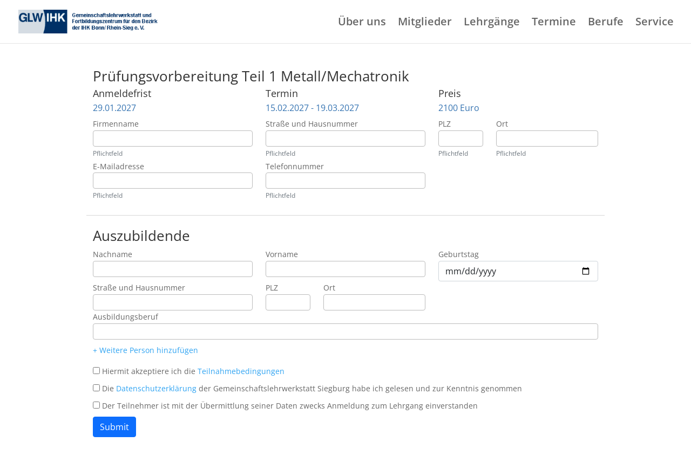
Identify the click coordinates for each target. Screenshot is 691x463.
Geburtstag (458, 254)
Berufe (606, 23)
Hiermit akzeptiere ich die (193, 371)
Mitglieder (425, 23)
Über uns (362, 23)
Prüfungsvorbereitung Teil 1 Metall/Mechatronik (251, 76)
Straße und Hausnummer (312, 124)
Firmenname (116, 124)
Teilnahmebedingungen (241, 371)
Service (654, 23)
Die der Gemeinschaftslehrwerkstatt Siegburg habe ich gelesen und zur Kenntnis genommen (312, 388)
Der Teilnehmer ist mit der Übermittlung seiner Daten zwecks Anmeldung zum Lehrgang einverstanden (290, 405)
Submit (114, 427)
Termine (554, 23)
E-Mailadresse (118, 166)
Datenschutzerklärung (156, 388)
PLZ (444, 124)
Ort (502, 124)
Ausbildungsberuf (125, 317)
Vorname (282, 254)
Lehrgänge (492, 23)
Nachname (112, 254)
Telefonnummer (295, 166)
